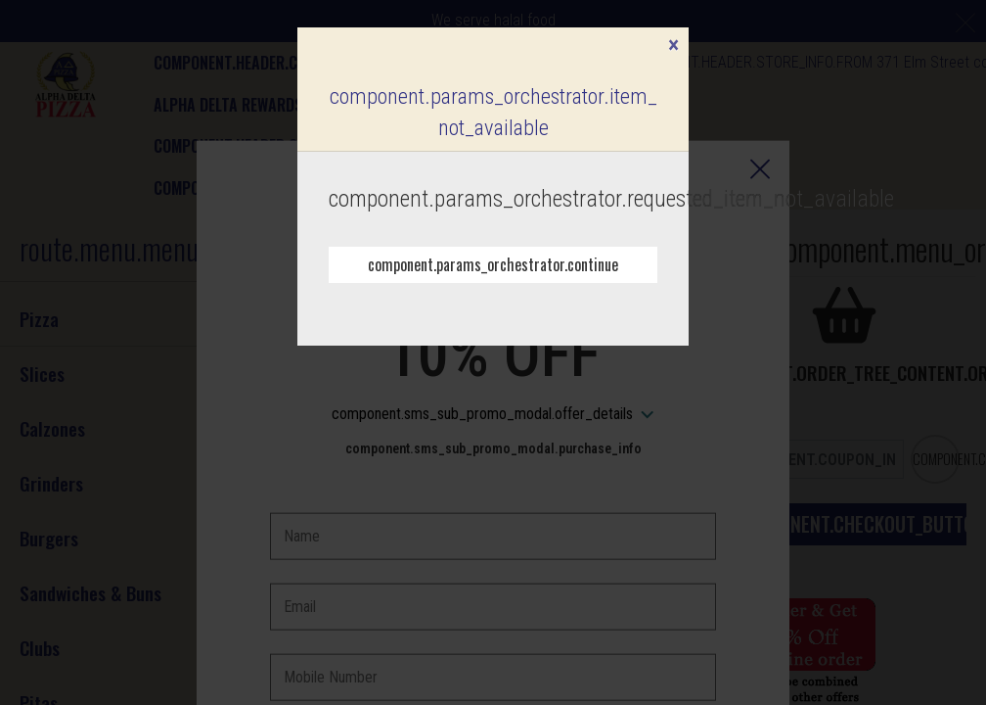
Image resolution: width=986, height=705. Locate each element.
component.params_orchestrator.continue (493, 264)
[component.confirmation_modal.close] (673, 47)
